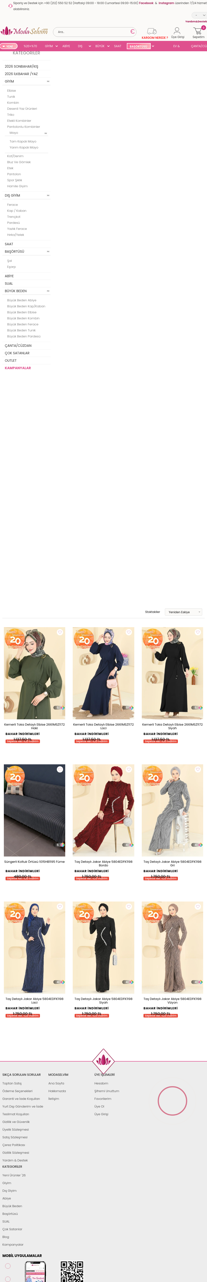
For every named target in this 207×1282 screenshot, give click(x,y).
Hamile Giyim (17, 186)
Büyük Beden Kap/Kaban (26, 306)
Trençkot (13, 216)
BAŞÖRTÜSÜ (138, 47)
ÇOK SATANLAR (17, 353)
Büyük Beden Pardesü (23, 336)
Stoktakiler (149, 612)
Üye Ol (99, 1106)
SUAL (162, 46)
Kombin (13, 102)
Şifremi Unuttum (106, 1091)
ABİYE (66, 46)
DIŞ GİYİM (82, 46)
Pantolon (14, 174)
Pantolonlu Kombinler (23, 126)
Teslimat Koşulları (15, 1114)
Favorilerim (102, 1098)
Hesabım (101, 1083)
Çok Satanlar (12, 1229)
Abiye (6, 1198)
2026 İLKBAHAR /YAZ (21, 73)
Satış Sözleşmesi (14, 1137)
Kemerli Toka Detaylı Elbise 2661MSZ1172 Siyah (172, 726)
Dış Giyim (9, 1190)
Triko (10, 114)
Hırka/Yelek (15, 234)
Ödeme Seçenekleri (17, 1091)
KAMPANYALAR (18, 368)
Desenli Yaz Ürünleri (22, 108)
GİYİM (49, 46)
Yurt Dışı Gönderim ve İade (22, 1106)
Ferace (12, 204)
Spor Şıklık (14, 180)
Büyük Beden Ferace (23, 324)
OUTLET (11, 360)
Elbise (11, 90)
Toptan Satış (12, 1083)
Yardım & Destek (15, 1160)
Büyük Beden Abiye (21, 300)
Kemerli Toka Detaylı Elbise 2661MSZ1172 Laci (103, 726)
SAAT (117, 46)
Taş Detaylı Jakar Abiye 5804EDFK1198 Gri (172, 863)
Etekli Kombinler (19, 120)
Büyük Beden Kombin (23, 318)
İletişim (53, 1098)
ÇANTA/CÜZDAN (18, 345)
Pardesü (13, 222)
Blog (5, 1237)
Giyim (6, 1183)
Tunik (11, 96)
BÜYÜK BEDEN (100, 46)
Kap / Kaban (16, 210)
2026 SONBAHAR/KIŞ (21, 66)
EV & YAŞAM (178, 46)
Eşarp (11, 266)
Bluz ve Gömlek (19, 162)
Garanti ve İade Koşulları (21, 1098)
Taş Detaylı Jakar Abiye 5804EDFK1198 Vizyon (172, 1001)
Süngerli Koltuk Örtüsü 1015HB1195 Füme (34, 861)
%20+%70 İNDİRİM (30, 46)
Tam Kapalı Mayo (23, 141)
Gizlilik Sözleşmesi (15, 1152)
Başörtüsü (10, 1213)
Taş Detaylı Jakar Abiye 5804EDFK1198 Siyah (104, 1001)
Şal (9, 260)
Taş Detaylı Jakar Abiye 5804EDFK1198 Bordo (104, 863)
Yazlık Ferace (17, 228)
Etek (10, 168)
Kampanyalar (13, 1244)
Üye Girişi (101, 1114)
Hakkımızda (57, 1091)
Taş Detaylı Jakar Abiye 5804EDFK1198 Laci (35, 1001)
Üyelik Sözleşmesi (15, 1129)
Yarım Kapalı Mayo (24, 147)
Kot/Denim (15, 156)
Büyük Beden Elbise (22, 312)
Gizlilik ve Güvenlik (16, 1122)
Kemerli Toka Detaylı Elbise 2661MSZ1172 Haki (34, 726)
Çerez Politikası (13, 1145)
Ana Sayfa (56, 1083)
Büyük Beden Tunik (21, 330)
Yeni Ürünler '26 (14, 1175)
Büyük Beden (12, 1206)
